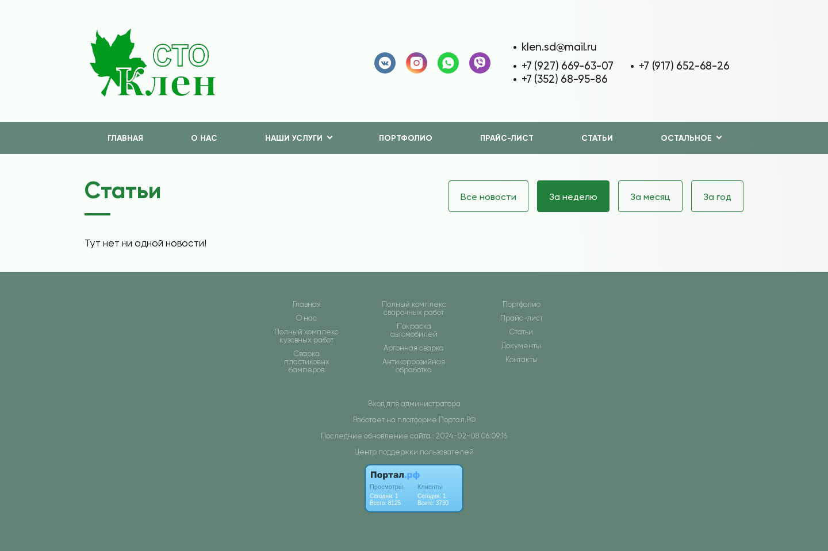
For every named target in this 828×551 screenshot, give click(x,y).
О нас (204, 138)
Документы (521, 346)
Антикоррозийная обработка (413, 366)
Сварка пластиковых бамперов (306, 362)
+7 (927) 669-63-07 (568, 65)
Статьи (597, 138)
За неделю (573, 196)
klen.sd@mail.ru (559, 46)
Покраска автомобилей (414, 330)
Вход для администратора (414, 403)
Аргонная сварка (414, 348)
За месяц (650, 196)
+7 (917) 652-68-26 (684, 65)
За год (717, 196)
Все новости (488, 196)
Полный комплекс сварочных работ (414, 308)
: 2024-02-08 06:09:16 (469, 435)
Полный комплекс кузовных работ (306, 336)
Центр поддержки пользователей (414, 452)
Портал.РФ (457, 419)
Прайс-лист (507, 138)
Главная (125, 138)
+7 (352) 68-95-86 (564, 79)
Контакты (521, 360)
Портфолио (405, 138)
